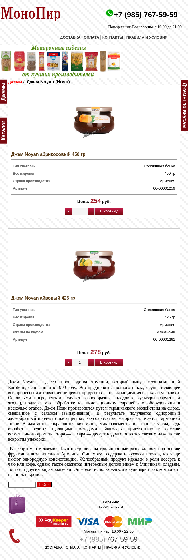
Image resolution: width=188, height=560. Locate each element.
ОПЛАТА (91, 37)
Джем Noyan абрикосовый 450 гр (48, 154)
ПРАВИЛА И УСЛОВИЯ (147, 37)
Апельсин (166, 332)
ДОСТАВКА (70, 37)
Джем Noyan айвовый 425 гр (43, 298)
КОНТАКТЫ (112, 37)
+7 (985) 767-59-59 (145, 14)
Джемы (15, 82)
